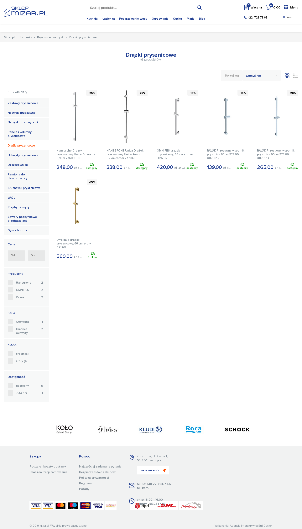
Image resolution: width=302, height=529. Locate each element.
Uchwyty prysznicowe (23, 155)
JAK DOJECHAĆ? (153, 470)
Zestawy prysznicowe (23, 103)
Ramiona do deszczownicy (17, 176)
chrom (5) (22, 353)
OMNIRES (29, 290)
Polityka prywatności (94, 477)
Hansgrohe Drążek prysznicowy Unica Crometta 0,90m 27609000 (75, 154)
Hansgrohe (29, 283)
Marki (191, 18)
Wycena (254, 7)
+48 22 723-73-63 (159, 484)
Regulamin (86, 483)
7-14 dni (29, 393)
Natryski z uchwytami (23, 122)
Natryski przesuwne (21, 112)
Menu (294, 7)
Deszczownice (18, 164)
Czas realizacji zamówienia (48, 472)
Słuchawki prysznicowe (24, 188)
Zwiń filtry (17, 92)
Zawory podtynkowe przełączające (22, 218)
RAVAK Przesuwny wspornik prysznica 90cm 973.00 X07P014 (275, 154)
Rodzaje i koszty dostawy (47, 466)
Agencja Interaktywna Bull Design (251, 525)
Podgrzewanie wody (133, 18)
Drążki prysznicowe (21, 145)
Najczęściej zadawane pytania (100, 466)
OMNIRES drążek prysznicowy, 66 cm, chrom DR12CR (175, 154)
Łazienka (108, 18)
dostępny (29, 386)
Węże (11, 197)
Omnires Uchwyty (29, 330)
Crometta (29, 322)
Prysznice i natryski (50, 37)
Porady (84, 488)
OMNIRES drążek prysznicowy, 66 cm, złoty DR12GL (73, 243)
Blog (202, 18)
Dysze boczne (17, 230)
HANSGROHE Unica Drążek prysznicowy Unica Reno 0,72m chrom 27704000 (125, 154)
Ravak (29, 297)
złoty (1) (21, 361)
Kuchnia (92, 18)
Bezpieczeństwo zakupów (97, 472)
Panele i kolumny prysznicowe (20, 134)
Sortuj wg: (232, 75)
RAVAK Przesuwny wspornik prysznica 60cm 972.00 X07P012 (225, 154)
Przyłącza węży (18, 207)
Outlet (177, 18)
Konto (290, 17)
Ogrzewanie (160, 18)
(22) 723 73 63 (257, 17)
